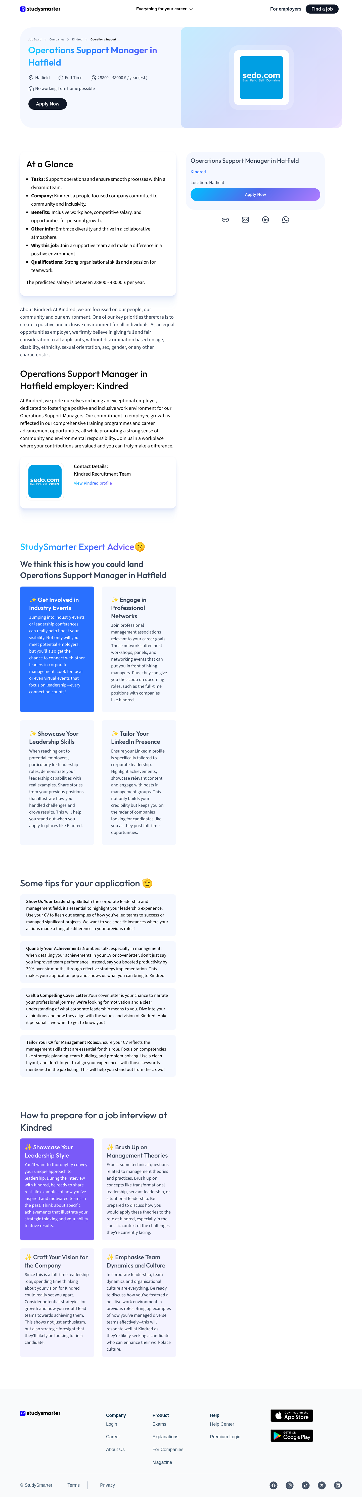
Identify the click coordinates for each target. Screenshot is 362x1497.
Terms (73, 1485)
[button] (225, 220)
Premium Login (225, 1436)
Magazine (162, 1462)
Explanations (165, 1436)
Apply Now (47, 103)
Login (111, 1424)
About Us (115, 1449)
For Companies (167, 1449)
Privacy (107, 1485)
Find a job (322, 9)
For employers (285, 9)
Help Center (222, 1424)
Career (113, 1436)
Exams (159, 1424)
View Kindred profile (93, 483)
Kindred (198, 172)
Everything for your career (165, 9)
